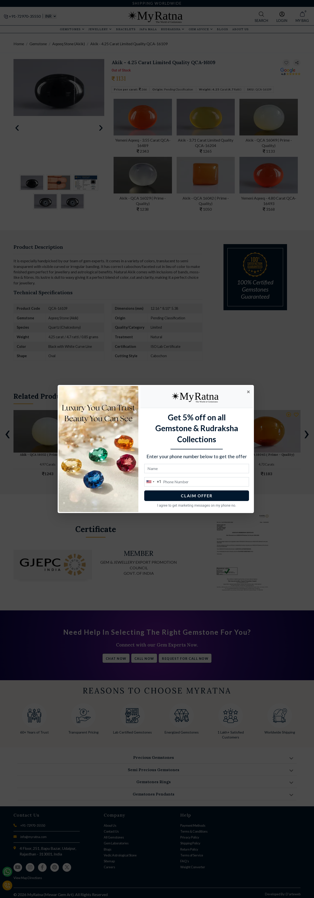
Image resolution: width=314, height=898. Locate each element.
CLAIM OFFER (198, 495)
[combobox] (154, 481)
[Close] (249, 392)
